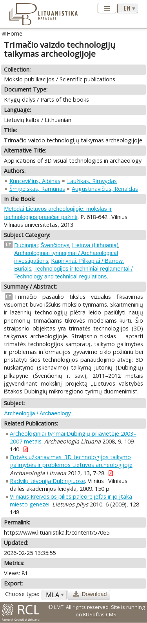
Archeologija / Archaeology (37, 413)
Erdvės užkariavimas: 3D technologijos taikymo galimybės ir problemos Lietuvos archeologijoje (71, 461)
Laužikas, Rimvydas (92, 181)
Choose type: (22, 594)
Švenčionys (54, 245)
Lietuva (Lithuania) (95, 245)
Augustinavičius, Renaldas (105, 188)
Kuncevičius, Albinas (34, 181)
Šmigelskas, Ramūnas (37, 188)
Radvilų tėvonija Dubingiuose (47, 481)
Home (14, 33)
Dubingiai (26, 245)
